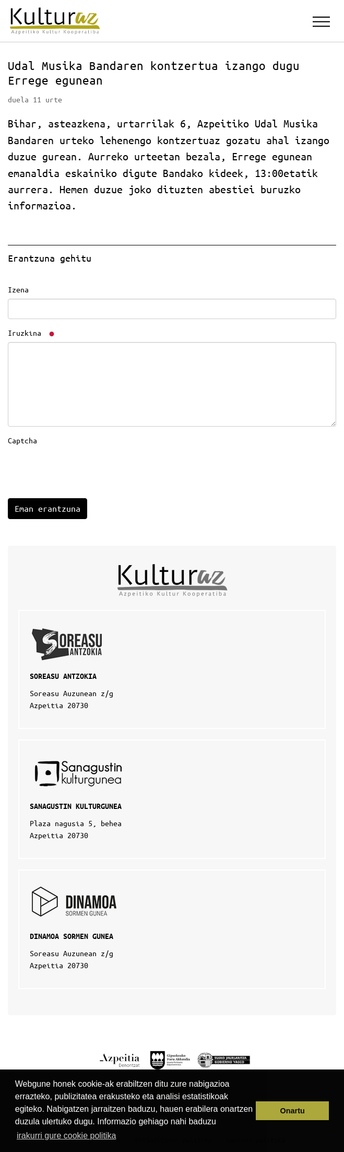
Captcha (22, 440)
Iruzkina (32, 332)
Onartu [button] (292, 1111)
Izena (18, 289)
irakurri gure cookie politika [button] (66, 1135)
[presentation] (87, 470)
